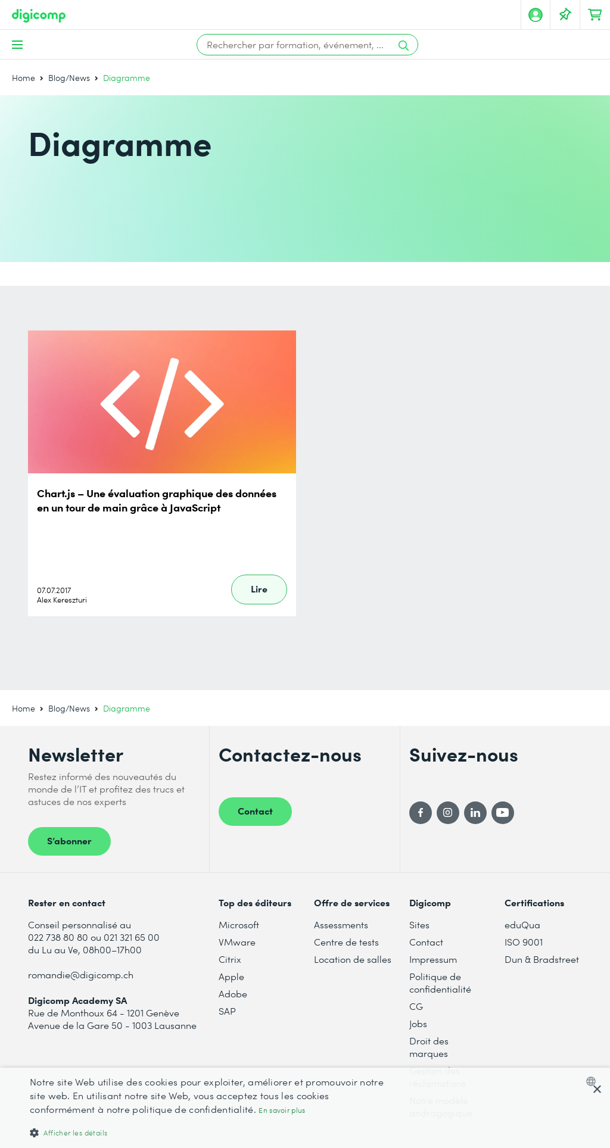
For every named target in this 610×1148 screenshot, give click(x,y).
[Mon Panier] (595, 15)
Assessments (341, 924)
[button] (207, 1132)
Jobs (418, 1023)
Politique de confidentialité (440, 982)
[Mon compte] (535, 15)
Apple (231, 976)
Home (23, 77)
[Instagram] (448, 812)
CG (416, 1006)
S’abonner (69, 840)
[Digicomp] (39, 16)
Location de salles (352, 959)
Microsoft (239, 924)
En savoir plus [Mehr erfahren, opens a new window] (282, 1110)
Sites (419, 924)
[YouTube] (502, 812)
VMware (237, 941)
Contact (255, 810)
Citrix (230, 959)
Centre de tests (346, 941)
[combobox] (593, 1081)
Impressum (433, 959)
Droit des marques (429, 1046)
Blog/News (69, 77)
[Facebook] (420, 812)
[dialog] (305, 1108)
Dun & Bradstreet (542, 959)
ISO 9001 (524, 941)
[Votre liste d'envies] (565, 15)
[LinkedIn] (475, 812)
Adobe (233, 993)
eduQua (522, 924)
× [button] (596, 1089)
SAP (227, 1010)
